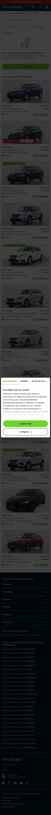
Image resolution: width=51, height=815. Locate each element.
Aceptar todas (25, 423)
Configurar (25, 432)
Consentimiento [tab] (10, 381)
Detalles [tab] (24, 381)
